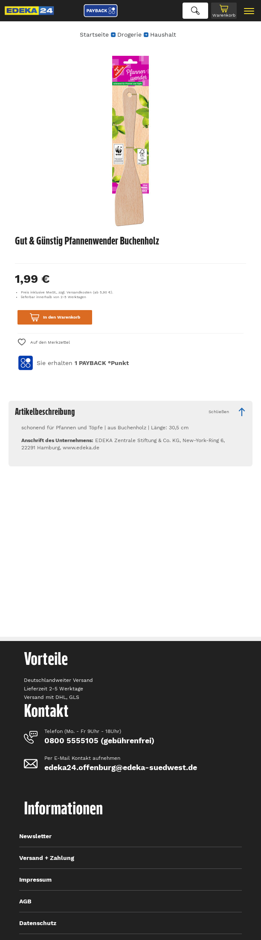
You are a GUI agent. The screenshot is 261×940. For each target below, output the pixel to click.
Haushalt (163, 34)
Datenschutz (37, 923)
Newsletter (35, 836)
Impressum (35, 879)
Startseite (94, 34)
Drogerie (129, 34)
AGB (25, 901)
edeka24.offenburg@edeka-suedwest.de (120, 767)
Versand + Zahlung (46, 857)
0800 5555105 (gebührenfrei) (99, 740)
